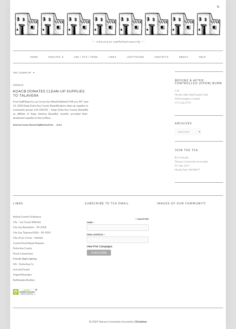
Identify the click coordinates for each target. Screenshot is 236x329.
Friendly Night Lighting (25, 258)
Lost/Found (135, 57)
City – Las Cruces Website (27, 222)
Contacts (162, 57)
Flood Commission (23, 253)
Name (90, 222)
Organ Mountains (22, 274)
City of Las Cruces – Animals (28, 237)
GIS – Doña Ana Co (23, 264)
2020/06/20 (18, 85)
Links (112, 57)
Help (202, 57)
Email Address (96, 234)
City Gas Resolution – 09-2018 (29, 227)
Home (34, 57)
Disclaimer (141, 321)
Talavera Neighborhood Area (41, 125)
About (183, 57)
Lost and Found (21, 269)
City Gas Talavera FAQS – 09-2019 (32, 232)
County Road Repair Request (28, 243)
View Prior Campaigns (99, 246)
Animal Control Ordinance (27, 216)
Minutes (55, 57)
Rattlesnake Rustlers (24, 279)
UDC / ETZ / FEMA (86, 57)
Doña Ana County (20, 125)
